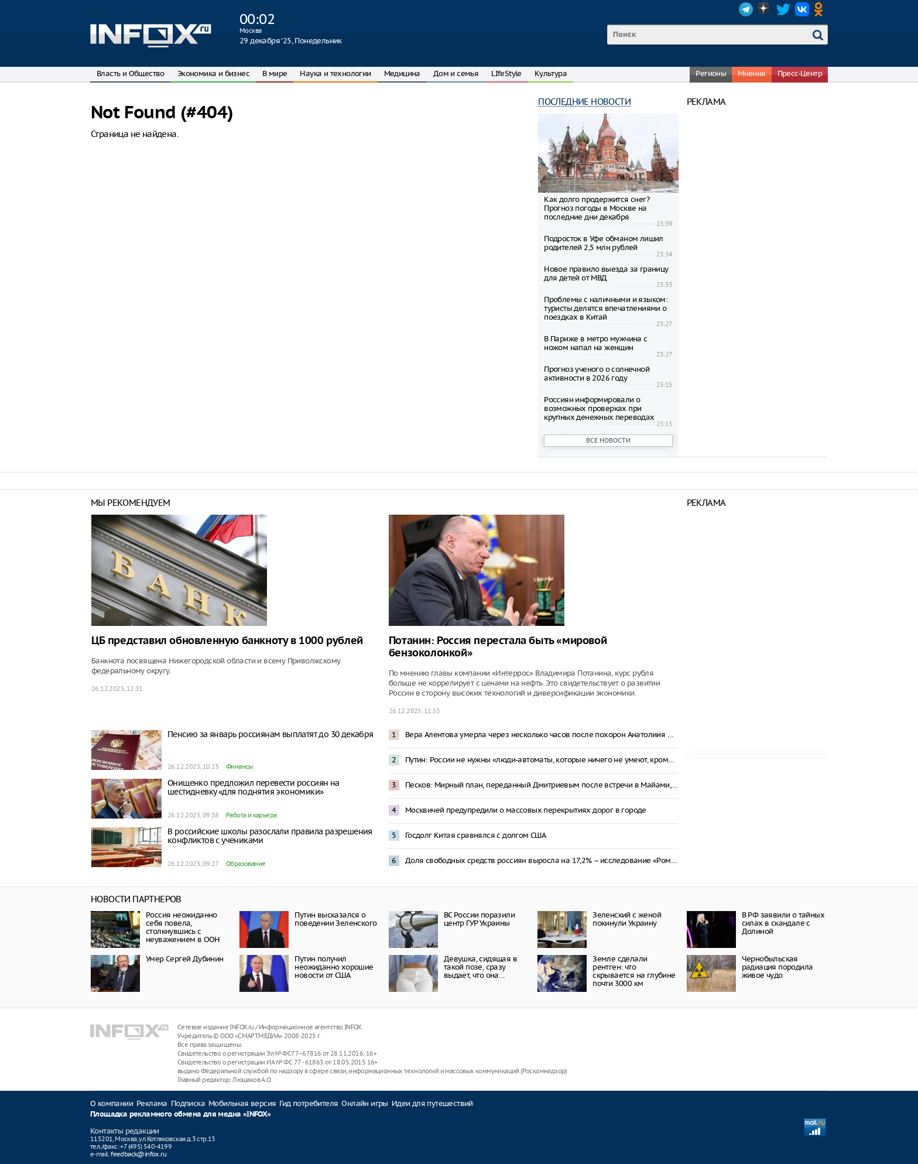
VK (802, 9)
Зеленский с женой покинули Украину (626, 919)
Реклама (151, 1103)
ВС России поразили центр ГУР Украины (479, 919)
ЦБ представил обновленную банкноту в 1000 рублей (227, 641)
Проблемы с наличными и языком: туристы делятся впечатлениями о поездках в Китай (605, 308)
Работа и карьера (251, 815)
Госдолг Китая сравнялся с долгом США (475, 835)
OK (821, 9)
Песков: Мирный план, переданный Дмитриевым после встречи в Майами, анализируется (541, 784)
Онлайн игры (364, 1103)
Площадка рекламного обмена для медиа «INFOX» (180, 1114)
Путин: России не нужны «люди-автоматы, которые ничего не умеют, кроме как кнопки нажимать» (541, 759)
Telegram (746, 9)
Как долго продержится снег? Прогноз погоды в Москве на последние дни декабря (596, 208)
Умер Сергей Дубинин (185, 959)
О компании (111, 1103)
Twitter (783, 9)
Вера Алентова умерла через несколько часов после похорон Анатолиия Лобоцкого (541, 734)
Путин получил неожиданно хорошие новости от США (333, 967)
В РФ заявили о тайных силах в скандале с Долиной (783, 923)
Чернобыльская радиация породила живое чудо (777, 967)
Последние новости (584, 101)
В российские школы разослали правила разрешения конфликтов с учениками (269, 835)
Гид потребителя (308, 1103)
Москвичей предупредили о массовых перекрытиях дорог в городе (525, 810)
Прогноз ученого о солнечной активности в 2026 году (596, 373)
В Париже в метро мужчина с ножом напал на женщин (595, 343)
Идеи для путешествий (432, 1103)
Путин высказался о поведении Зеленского (335, 919)
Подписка (188, 1103)
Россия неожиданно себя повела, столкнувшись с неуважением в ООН (183, 927)
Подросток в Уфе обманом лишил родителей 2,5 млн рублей (603, 243)
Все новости (608, 440)
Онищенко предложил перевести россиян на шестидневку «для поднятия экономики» (253, 787)
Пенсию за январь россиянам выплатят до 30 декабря (270, 734)
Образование (245, 864)
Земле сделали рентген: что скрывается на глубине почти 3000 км (633, 971)
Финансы (239, 766)
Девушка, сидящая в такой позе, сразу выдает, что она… (480, 967)
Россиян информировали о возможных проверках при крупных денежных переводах (599, 408)
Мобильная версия (242, 1103)
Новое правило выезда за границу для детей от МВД (606, 273)
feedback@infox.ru (138, 1154)
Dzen (765, 9)
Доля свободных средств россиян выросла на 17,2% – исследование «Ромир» (541, 860)
